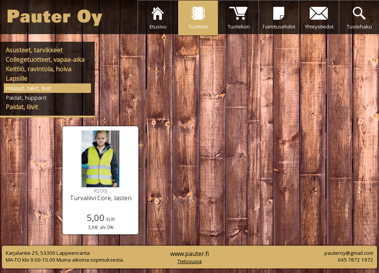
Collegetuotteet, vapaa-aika (45, 59)
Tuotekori (239, 26)
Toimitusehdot (278, 26)
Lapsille (16, 78)
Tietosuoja (189, 261)
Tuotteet (198, 26)
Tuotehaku (359, 26)
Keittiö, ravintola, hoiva (38, 69)
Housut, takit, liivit (28, 88)
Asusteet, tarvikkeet (34, 50)
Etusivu (158, 26)
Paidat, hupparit (26, 97)
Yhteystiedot (319, 26)
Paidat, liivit (22, 107)
